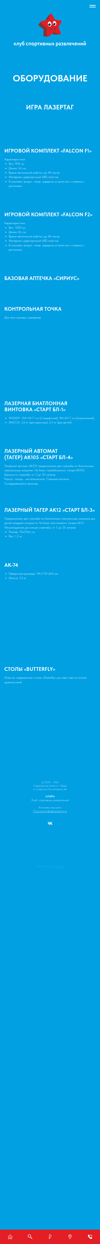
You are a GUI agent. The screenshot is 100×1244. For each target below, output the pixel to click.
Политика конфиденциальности (50, 811)
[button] (70, 1236)
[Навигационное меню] (93, 6)
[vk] (50, 825)
